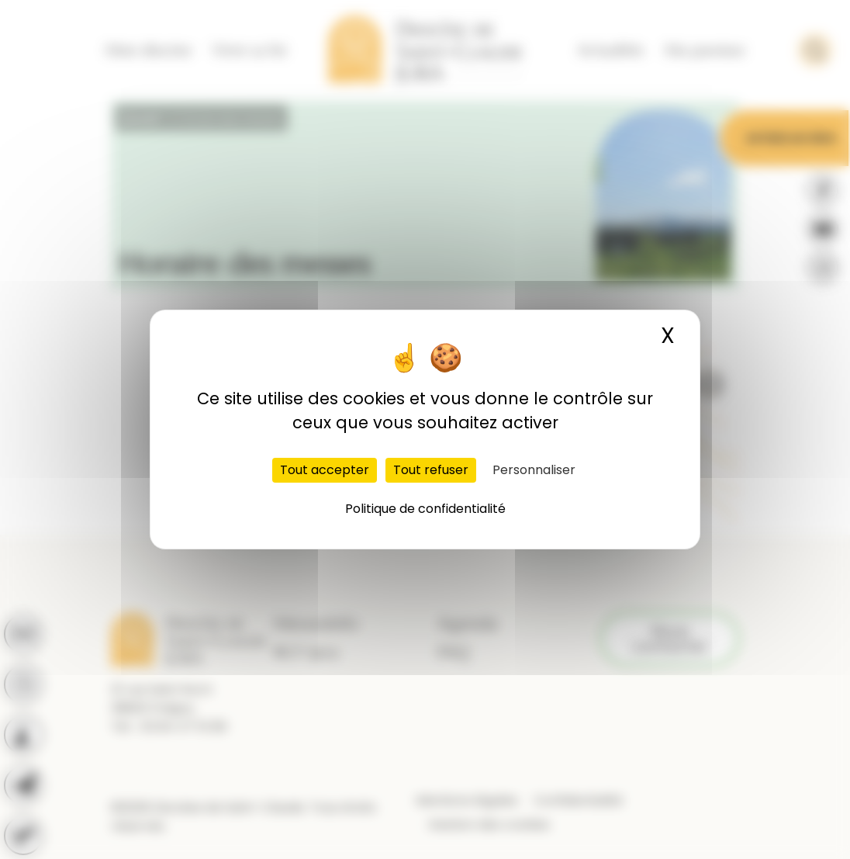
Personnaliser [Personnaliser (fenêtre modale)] (533, 470)
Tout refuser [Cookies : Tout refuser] (430, 470)
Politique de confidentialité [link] (425, 509)
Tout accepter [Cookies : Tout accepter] (324, 470)
